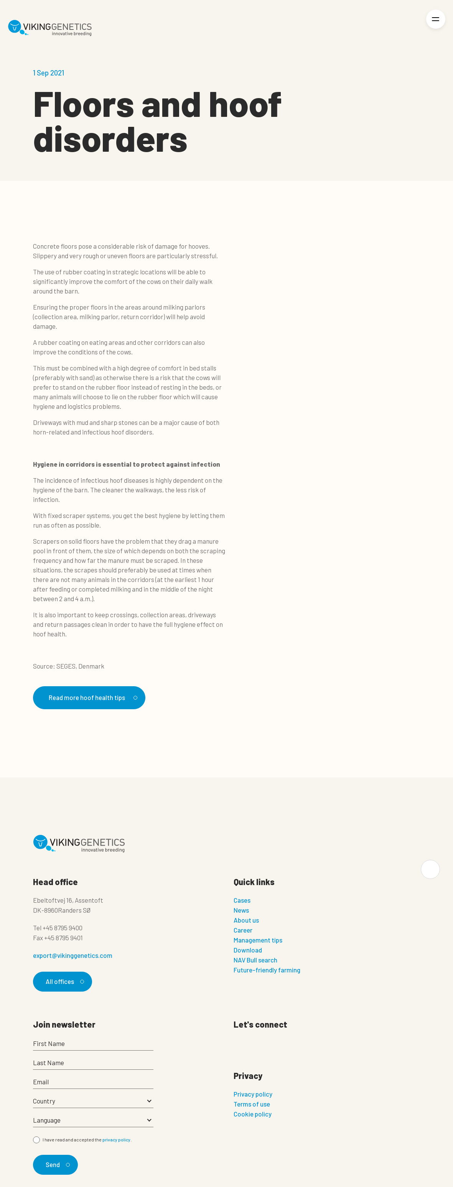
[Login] (409, 28)
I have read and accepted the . (87, 1140)
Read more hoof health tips (92, 697)
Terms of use (252, 1104)
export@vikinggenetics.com (72, 955)
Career (243, 930)
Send (57, 1164)
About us (246, 920)
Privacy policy (253, 1094)
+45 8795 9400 (62, 927)
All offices (64, 981)
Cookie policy (253, 1114)
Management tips (258, 940)
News (241, 910)
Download (248, 950)
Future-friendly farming (267, 970)
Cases (242, 900)
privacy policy (116, 1140)
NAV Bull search (255, 960)
